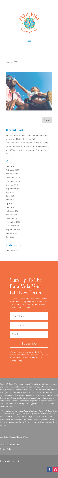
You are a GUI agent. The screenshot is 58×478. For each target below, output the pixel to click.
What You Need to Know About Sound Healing (27, 146)
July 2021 (10, 192)
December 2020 (13, 218)
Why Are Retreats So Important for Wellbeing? (27, 143)
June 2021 (10, 196)
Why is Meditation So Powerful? (20, 139)
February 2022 (12, 170)
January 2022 (11, 174)
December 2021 (13, 177)
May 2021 (10, 200)
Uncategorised (12, 250)
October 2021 (12, 185)
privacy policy (16, 360)
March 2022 (11, 166)
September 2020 (13, 229)
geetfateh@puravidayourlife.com (15, 437)
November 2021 (13, 181)
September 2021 (13, 189)
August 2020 (11, 233)
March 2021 (11, 207)
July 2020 (10, 237)
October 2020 (12, 226)
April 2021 (10, 203)
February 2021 (12, 211)
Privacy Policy (6, 449)
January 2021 (11, 215)
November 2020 (13, 222)
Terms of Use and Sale (10, 444)
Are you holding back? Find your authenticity (26, 135)
